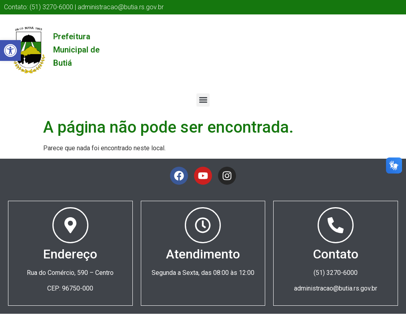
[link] (10, 50)
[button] (203, 100)
